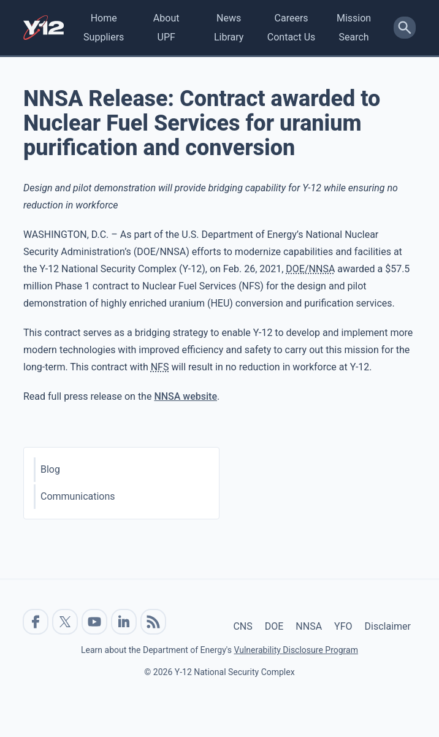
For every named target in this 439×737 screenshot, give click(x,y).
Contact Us (291, 37)
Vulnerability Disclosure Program (295, 650)
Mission (354, 18)
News (228, 18)
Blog (50, 469)
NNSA (309, 626)
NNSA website (185, 396)
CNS (242, 626)
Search (353, 37)
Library (228, 37)
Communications (77, 496)
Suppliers (103, 37)
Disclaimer (388, 626)
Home (104, 18)
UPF (166, 37)
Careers (291, 18)
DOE (274, 626)
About (166, 18)
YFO (343, 626)
